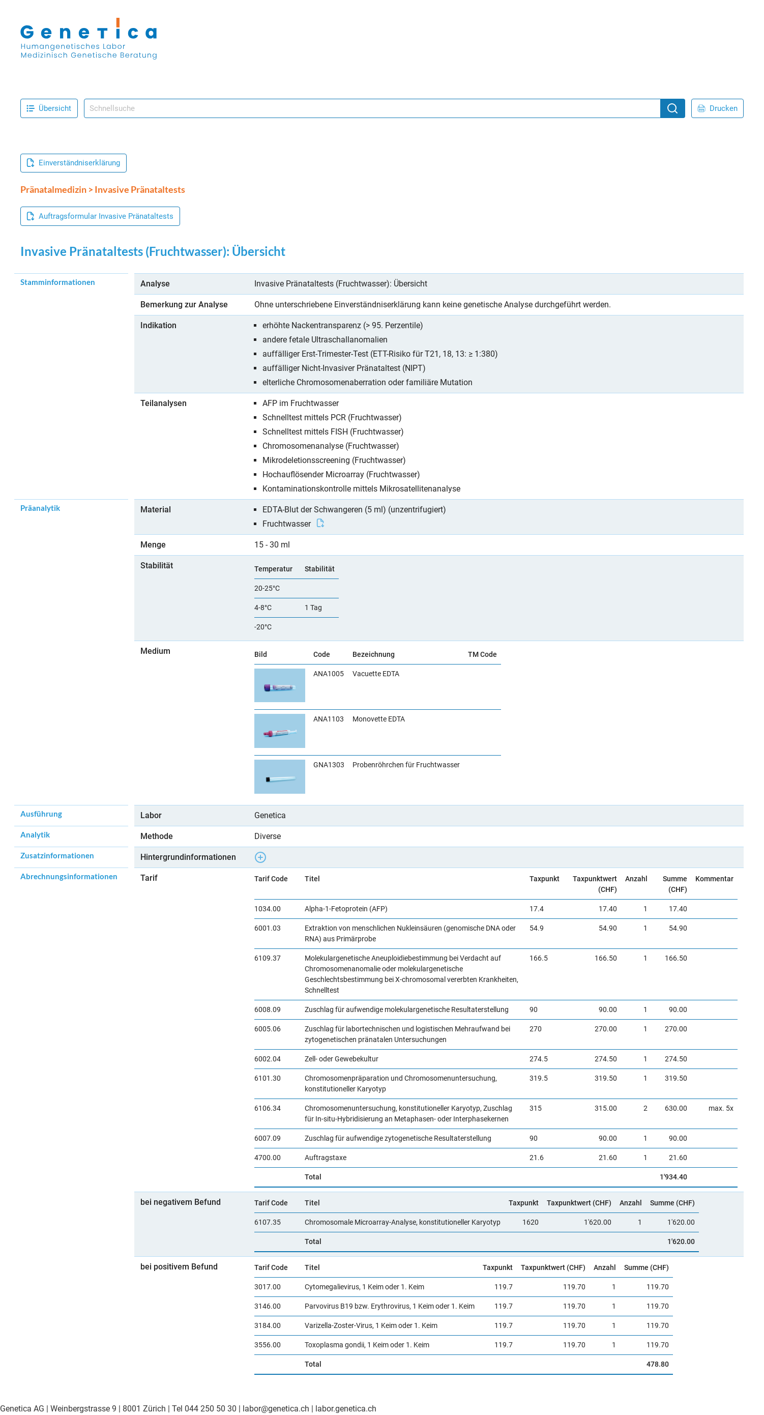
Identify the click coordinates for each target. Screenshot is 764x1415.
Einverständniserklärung (73, 163)
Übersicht (48, 108)
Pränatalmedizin (53, 189)
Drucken (717, 108)
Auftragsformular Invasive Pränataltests (99, 216)
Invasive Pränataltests (140, 189)
